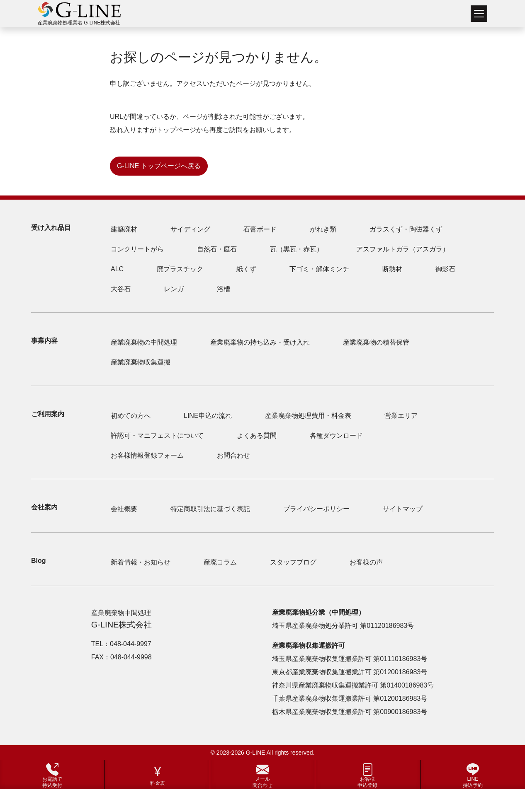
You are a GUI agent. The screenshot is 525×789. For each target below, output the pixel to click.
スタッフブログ (293, 562)
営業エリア (401, 415)
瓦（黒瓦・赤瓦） (296, 249)
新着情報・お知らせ (140, 562)
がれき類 (323, 229)
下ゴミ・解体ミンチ (319, 269)
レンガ (174, 288)
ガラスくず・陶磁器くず (405, 229)
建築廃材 (124, 229)
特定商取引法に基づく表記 (210, 508)
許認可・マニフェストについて (157, 435)
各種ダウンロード (336, 435)
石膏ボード (260, 229)
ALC (117, 269)
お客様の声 (366, 562)
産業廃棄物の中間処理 (144, 342)
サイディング (190, 229)
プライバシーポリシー (316, 508)
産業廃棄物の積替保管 (376, 342)
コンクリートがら (137, 249)
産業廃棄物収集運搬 (140, 362)
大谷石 (121, 288)
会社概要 (124, 508)
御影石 (445, 269)
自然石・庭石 (217, 249)
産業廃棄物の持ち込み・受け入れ (260, 342)
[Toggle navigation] (479, 13)
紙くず (246, 269)
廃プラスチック (180, 269)
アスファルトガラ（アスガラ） (402, 249)
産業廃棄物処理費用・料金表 (308, 415)
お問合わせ (233, 455)
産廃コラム (220, 562)
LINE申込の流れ (208, 415)
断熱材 (392, 269)
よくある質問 (257, 435)
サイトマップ (403, 508)
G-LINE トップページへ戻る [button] (159, 165)
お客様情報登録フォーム (147, 455)
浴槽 (223, 288)
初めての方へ (131, 415)
